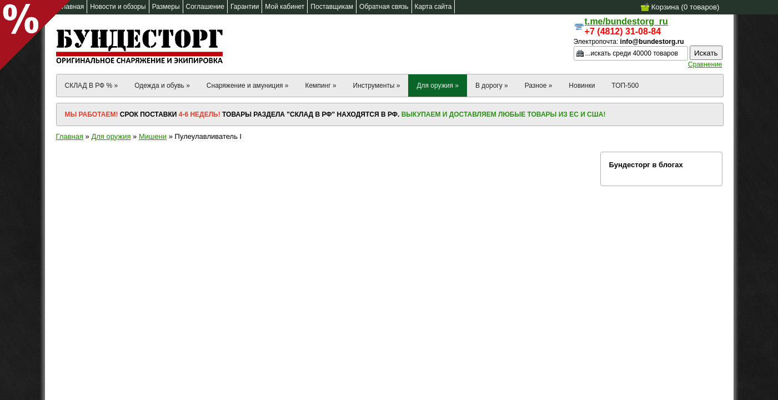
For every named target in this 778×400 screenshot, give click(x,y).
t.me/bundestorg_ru (626, 21)
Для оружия (110, 136)
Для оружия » (437, 85)
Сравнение (705, 64)
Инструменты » (376, 85)
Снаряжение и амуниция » (248, 85)
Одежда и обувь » (162, 85)
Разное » (539, 85)
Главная (69, 136)
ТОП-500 (625, 85)
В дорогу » (491, 85)
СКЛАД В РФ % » (91, 85)
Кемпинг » (320, 85)
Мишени (153, 136)
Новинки (582, 85)
